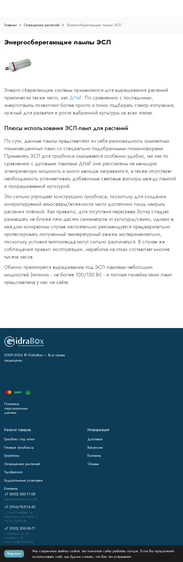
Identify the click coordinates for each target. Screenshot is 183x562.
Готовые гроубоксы (19, 447)
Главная (10, 25)
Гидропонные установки (23, 480)
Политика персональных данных (16, 408)
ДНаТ (75, 97)
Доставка (95, 439)
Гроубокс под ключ (19, 439)
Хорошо (14, 553)
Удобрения (13, 472)
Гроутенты (11, 455)
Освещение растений (42, 25)
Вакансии (95, 447)
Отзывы (93, 464)
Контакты (94, 455)
